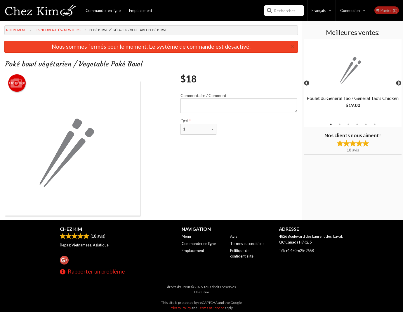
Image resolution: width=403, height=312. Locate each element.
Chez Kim (71, 229)
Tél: (296, 250)
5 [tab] (366, 124)
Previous (307, 83)
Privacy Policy (180, 308)
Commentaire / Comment (238, 103)
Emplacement (140, 10)
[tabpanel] (352, 80)
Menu (186, 236)
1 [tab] (331, 124)
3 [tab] (348, 124)
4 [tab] (357, 124)
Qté (198, 126)
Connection (350, 10)
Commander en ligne (103, 10)
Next (399, 83)
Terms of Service (211, 308)
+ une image (17, 83)
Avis (233, 236)
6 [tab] (375, 124)
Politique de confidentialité (241, 253)
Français (319, 10)
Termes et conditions (247, 243)
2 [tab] (340, 124)
